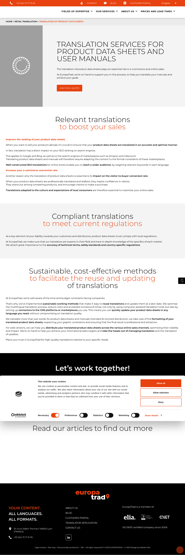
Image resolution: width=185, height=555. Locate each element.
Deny (161, 536)
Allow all (161, 517)
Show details (151, 549)
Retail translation (26, 21)
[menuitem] (168, 3)
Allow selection (161, 526)
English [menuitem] (166, 3)
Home (9, 21)
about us (71, 508)
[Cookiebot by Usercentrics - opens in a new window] (18, 549)
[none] (168, 3)
